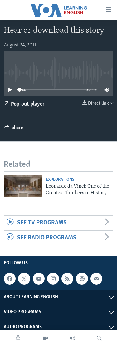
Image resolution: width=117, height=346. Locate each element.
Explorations (60, 179)
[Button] (13, 129)
